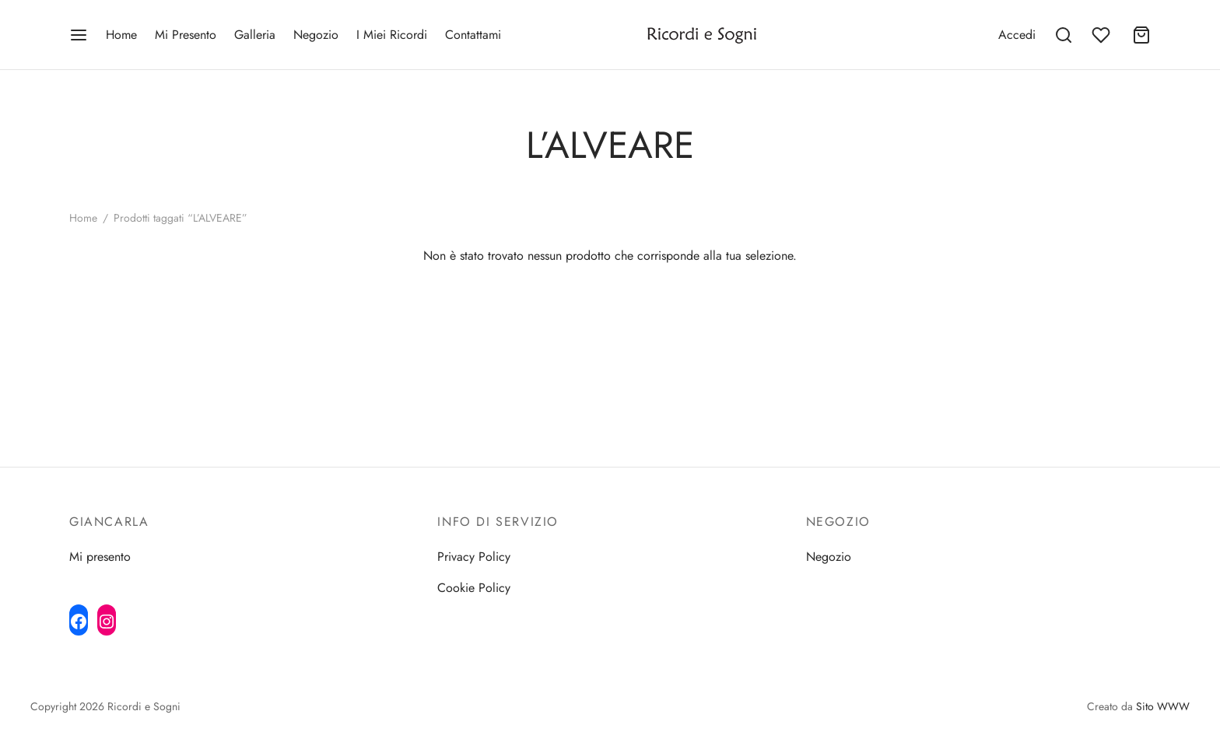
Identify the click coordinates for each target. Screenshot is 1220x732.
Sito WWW (1163, 706)
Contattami (473, 35)
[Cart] (1141, 35)
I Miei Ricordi (391, 35)
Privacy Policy (473, 557)
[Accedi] (1017, 34)
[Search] (1063, 35)
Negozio (315, 35)
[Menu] (78, 35)
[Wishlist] (1102, 35)
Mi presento (100, 557)
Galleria (254, 35)
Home (121, 35)
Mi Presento (185, 35)
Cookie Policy (473, 588)
